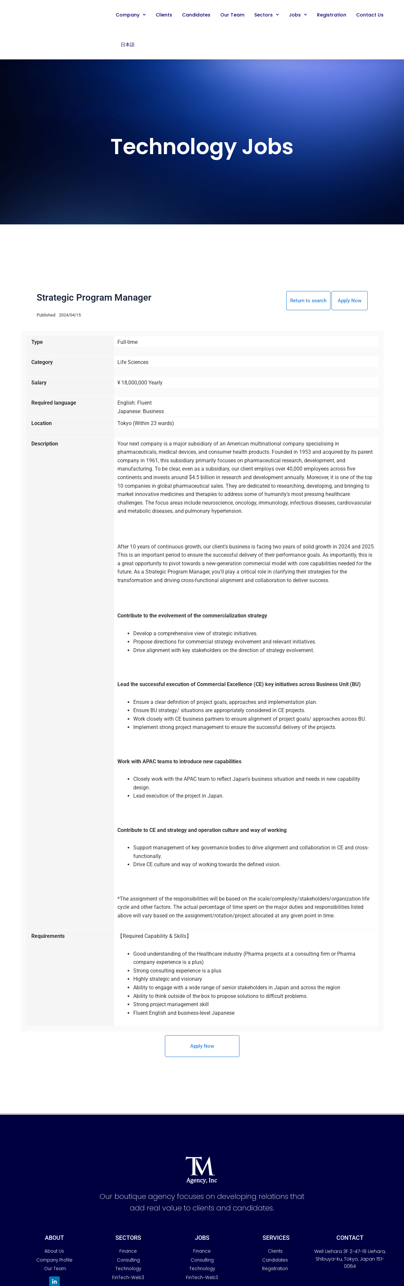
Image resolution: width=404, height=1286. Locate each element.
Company (131, 15)
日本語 (128, 44)
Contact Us (370, 15)
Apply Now (349, 301)
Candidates (196, 15)
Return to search (307, 301)
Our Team (232, 15)
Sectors (266, 15)
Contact (349, 1238)
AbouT (54, 1238)
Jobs (298, 15)
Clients (164, 15)
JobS (202, 1238)
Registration (331, 15)
